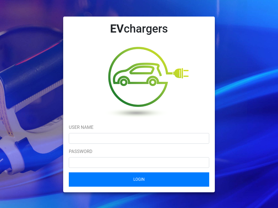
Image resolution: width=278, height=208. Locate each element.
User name (81, 127)
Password (80, 151)
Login (139, 179)
